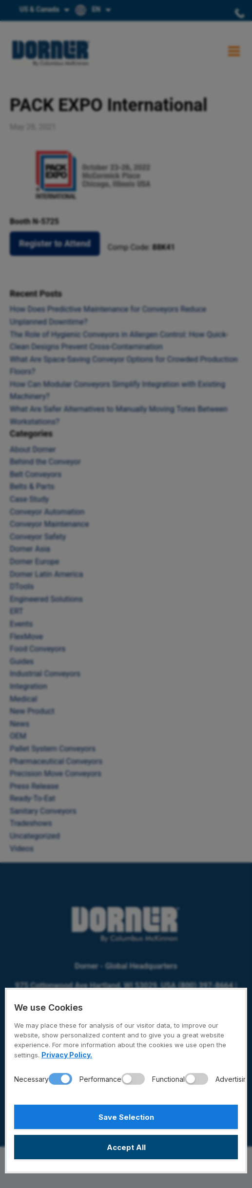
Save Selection (126, 1117)
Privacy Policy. (66, 1055)
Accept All (126, 1147)
